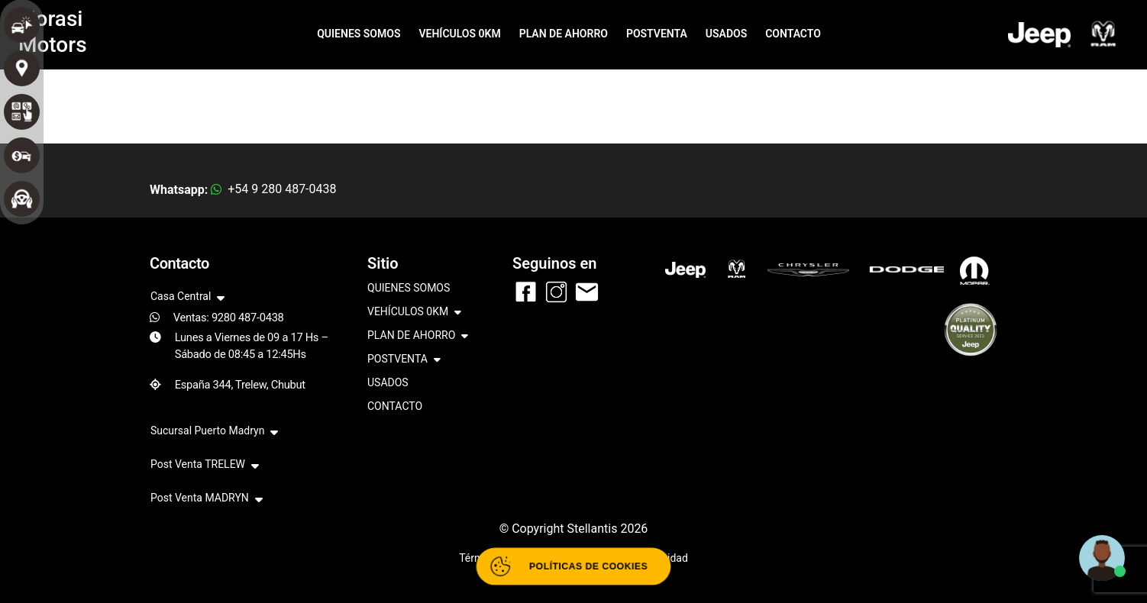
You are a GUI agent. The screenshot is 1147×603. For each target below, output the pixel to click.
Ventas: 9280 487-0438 (228, 317)
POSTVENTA (656, 33)
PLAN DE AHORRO (563, 33)
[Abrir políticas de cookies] (573, 566)
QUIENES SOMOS (358, 33)
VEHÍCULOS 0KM (459, 33)
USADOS (726, 33)
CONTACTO (793, 33)
